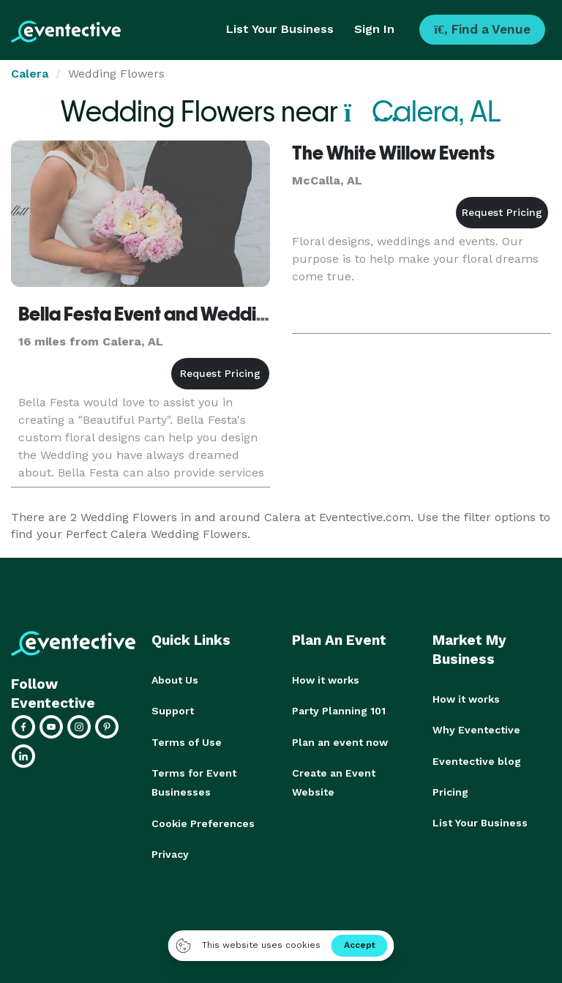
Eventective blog (476, 760)
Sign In (374, 29)
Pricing (450, 791)
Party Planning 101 (339, 711)
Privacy (170, 853)
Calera (29, 74)
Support (172, 711)
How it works (325, 680)
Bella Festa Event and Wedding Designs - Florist (215, 314)
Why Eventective (476, 730)
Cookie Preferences (203, 822)
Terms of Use (186, 741)
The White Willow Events (393, 153)
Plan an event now (340, 741)
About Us (174, 680)
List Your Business (280, 29)
